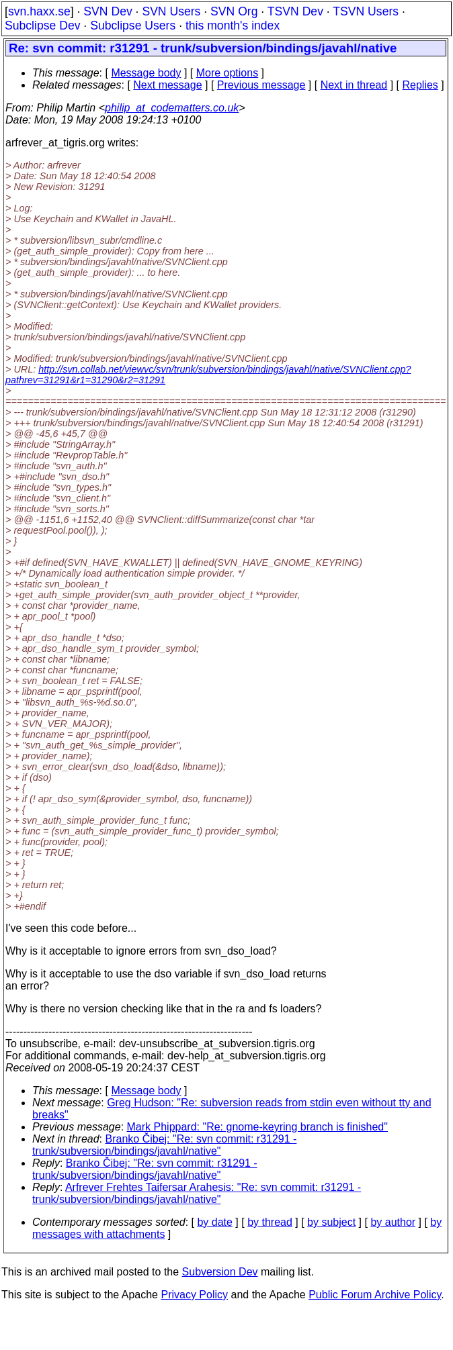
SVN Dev (107, 11)
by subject (331, 1222)
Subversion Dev (220, 1271)
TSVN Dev (295, 11)
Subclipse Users (132, 25)
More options (227, 73)
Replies (420, 85)
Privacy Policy (194, 1294)
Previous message (261, 85)
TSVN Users (366, 11)
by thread (269, 1222)
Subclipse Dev (42, 25)
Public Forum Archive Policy (374, 1294)
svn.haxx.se (39, 11)
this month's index (233, 25)
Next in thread (354, 85)
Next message (167, 85)
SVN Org (233, 11)
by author (392, 1222)
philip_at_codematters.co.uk (172, 107)
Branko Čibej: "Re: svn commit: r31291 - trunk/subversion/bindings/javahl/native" (164, 1145)
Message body (146, 73)
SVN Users (171, 11)
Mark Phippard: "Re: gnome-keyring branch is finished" (257, 1126)
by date (214, 1222)
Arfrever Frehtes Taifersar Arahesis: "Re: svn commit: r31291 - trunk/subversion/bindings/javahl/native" (196, 1193)
